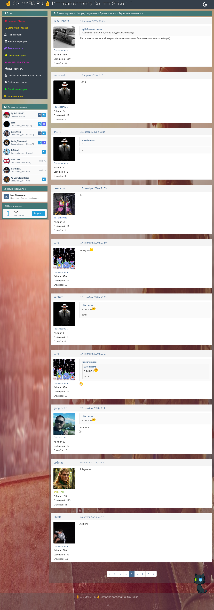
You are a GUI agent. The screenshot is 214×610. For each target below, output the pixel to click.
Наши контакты (13, 68)
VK (40, 115)
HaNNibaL (16, 168)
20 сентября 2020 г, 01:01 (93, 408)
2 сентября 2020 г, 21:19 (92, 131)
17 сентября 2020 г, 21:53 (93, 188)
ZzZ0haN (15, 150)
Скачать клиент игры (16, 61)
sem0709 (15, 159)
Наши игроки (13, 34)
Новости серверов (15, 41)
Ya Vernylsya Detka (20, 178)
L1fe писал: (87, 305)
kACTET (58, 132)
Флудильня (91, 13)
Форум (80, 13)
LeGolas (58, 462)
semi (13, 122)
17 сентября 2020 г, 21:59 (93, 242)
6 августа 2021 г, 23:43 (92, 462)
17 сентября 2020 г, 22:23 (93, 353)
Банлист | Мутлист (15, 21)
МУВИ (57, 517)
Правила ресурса (15, 55)
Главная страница (66, 13)
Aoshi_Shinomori (19, 141)
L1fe (56, 243)
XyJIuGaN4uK (17, 113)
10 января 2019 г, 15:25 (92, 21)
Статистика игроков (16, 27)
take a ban (59, 188)
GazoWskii (16, 132)
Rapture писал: (89, 361)
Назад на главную (13, 96)
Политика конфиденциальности (22, 75)
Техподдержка (13, 48)
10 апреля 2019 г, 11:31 (92, 75)
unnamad (59, 75)
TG (44, 115)
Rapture (58, 297)
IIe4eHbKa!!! (61, 21)
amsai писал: (88, 140)
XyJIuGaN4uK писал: (92, 29)
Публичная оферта (15, 82)
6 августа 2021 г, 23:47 (92, 516)
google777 (60, 408)
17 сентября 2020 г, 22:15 (93, 297)
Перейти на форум (15, 89)
